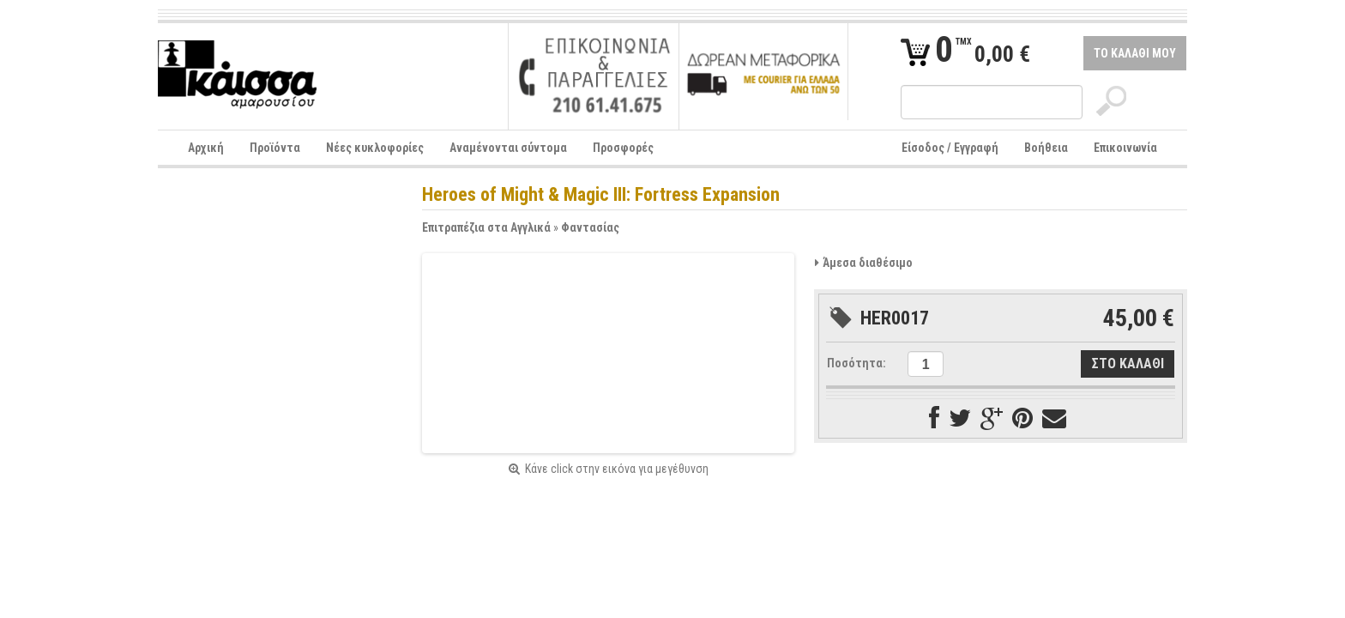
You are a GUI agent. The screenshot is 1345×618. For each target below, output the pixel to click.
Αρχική (206, 147)
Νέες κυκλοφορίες (375, 147)
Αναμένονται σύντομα (508, 147)
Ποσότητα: (856, 363)
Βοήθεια (1046, 147)
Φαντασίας (590, 227)
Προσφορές (623, 147)
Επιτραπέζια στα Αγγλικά (486, 227)
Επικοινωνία (1125, 147)
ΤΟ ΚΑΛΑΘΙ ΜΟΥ (1135, 53)
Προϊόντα (275, 147)
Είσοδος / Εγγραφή (950, 147)
